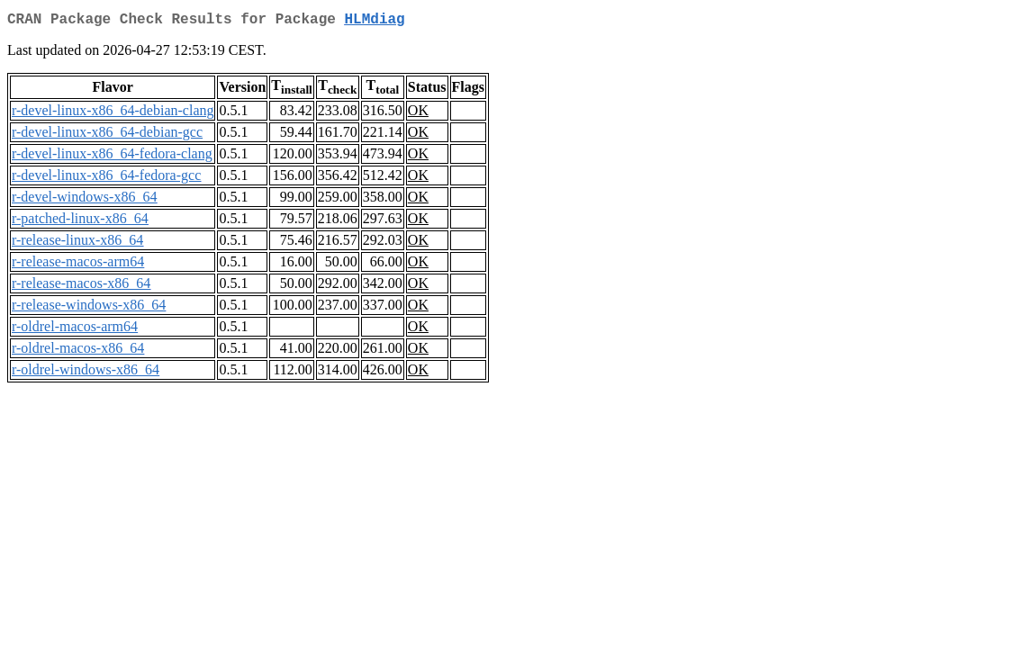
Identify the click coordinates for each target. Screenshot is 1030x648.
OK (418, 114)
